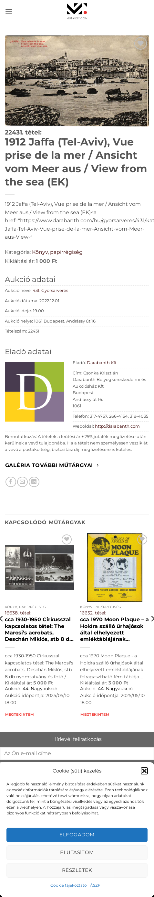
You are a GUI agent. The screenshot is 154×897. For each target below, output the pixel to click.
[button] (144, 771)
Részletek (77, 870)
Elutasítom (77, 852)
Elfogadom (76, 835)
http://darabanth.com (117, 426)
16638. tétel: (18, 612)
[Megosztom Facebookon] (10, 482)
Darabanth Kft (102, 362)
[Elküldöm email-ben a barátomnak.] (22, 482)
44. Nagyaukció (40, 688)
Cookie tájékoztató (68, 885)
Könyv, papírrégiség (57, 252)
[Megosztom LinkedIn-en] (34, 482)
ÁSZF (95, 885)
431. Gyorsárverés (50, 290)
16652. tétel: (93, 612)
